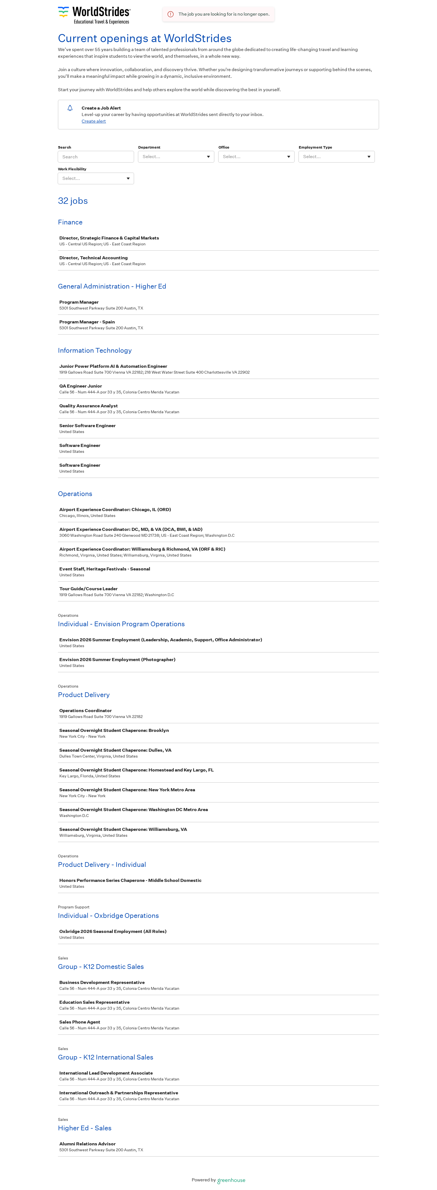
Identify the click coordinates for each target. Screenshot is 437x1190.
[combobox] (143, 157)
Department (149, 147)
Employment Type (315, 147)
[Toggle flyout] (208, 156)
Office (224, 147)
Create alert (94, 121)
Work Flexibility (72, 169)
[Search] (96, 156)
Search (64, 147)
